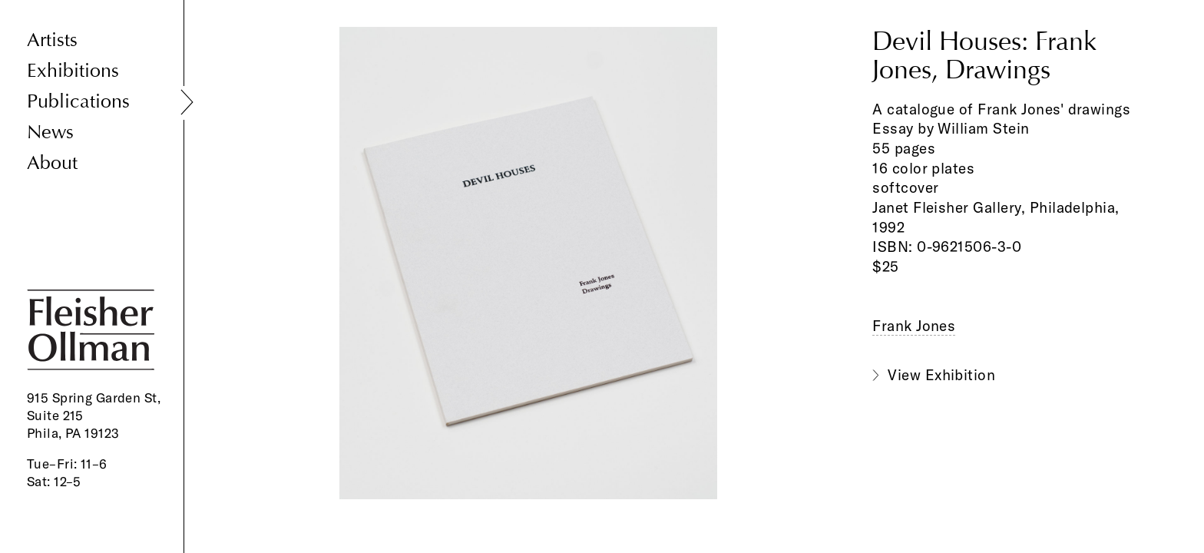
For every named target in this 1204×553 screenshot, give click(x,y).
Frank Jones (913, 325)
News (50, 132)
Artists (52, 40)
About (52, 163)
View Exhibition (941, 375)
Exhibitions (73, 71)
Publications (78, 102)
